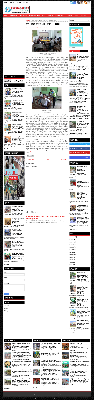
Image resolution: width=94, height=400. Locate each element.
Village (71, 264)
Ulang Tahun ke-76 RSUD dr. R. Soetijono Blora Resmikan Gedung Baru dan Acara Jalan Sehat (18, 103)
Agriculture (23, 15)
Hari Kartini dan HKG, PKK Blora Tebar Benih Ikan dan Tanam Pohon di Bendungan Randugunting (83, 323)
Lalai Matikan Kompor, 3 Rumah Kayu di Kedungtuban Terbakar (50, 344)
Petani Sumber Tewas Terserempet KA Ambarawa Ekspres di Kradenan (50, 352)
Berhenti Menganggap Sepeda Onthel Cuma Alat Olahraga (18, 220)
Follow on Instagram (80, 157)
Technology (14, 15)
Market (71, 244)
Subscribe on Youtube (80, 153)
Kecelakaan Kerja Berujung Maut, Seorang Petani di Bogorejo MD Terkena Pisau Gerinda (83, 194)
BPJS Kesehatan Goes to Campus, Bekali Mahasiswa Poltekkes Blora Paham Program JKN (46, 217)
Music (43, 15)
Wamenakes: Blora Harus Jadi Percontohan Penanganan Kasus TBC (18, 114)
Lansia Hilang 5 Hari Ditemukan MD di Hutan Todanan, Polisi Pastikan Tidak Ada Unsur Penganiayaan (18, 139)
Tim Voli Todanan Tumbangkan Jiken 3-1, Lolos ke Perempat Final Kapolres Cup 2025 (18, 244)
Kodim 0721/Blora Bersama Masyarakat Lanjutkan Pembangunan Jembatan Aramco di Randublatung (82, 170)
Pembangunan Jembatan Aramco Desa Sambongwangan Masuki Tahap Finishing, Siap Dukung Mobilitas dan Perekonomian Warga (21, 354)
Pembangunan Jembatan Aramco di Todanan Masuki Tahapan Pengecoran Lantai (22, 371)
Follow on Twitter (80, 144)
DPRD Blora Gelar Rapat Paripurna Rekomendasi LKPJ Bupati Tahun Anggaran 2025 (78, 354)
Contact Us (26, 2)
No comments (54, 27)
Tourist (71, 262)
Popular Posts (74, 51)
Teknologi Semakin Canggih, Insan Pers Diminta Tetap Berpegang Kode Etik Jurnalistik (82, 208)
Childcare (71, 237)
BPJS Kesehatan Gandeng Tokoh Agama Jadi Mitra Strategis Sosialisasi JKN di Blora (18, 126)
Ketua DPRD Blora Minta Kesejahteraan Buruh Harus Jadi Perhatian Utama (78, 345)
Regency (71, 254)
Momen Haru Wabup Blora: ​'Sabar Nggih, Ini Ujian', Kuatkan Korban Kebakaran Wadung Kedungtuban (21, 345)
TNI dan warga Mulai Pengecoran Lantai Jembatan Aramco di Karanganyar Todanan (83, 75)
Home (5, 2)
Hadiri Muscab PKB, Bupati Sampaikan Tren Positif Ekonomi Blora (80, 362)
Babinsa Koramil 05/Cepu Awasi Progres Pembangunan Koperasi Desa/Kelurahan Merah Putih (78, 371)
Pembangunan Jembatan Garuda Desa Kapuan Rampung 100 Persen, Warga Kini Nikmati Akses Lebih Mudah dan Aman (83, 276)
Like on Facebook (80, 148)
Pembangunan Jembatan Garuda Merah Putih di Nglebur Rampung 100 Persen (83, 182)
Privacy (19, 2)
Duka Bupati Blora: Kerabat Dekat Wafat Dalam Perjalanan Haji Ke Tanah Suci (17, 90)
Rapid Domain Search (68, 398)
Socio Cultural (60, 15)
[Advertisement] (14, 46)
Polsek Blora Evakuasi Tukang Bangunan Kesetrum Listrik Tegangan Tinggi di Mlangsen (51, 362)
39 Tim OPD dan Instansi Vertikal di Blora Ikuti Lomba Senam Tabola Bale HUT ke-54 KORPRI (17, 232)
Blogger (60, 394)
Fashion (76, 15)
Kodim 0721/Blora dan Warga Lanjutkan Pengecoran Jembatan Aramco (83, 108)
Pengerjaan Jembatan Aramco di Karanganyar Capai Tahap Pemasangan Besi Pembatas (83, 124)
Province (71, 249)
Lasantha (44, 398)
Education (69, 15)
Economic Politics (35, 15)
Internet (71, 242)
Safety (71, 257)
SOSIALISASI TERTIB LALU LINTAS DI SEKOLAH (43, 24)
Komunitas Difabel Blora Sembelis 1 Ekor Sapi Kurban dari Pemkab (21, 362)
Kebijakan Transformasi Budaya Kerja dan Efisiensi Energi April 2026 (79, 379)
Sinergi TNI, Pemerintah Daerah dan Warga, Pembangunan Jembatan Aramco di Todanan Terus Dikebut (21, 380)
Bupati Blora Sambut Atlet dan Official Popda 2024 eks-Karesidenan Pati (18, 255)
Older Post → (64, 159)
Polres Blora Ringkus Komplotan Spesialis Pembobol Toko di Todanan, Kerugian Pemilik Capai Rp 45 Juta (51, 371)
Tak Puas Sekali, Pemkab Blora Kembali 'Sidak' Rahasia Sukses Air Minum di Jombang (82, 92)
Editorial (83, 15)
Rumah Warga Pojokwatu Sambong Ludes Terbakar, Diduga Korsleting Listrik (50, 380)
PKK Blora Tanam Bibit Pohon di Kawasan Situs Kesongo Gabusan (83, 311)
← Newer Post (30, 159)
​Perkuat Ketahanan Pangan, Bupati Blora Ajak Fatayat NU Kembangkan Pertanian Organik (83, 300)
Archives (84, 51)
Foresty (71, 239)
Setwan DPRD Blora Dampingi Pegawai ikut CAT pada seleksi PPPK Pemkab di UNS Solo (83, 219)
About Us (12, 2)
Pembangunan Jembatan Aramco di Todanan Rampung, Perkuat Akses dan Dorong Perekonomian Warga (79, 59)
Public (71, 252)
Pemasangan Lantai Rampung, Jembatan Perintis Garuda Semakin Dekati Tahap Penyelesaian (83, 288)
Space (71, 259)
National (71, 247)
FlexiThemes (29, 398)
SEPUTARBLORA (46, 394)
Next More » (7, 149)
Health (51, 15)
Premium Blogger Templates (55, 398)
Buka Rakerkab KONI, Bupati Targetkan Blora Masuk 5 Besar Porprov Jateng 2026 (18, 208)
